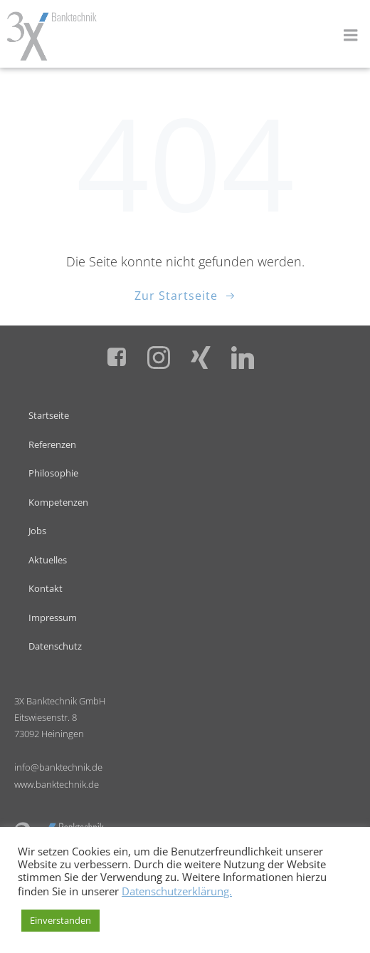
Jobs (37, 530)
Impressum (52, 617)
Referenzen (52, 444)
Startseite (48, 415)
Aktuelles (47, 559)
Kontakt (45, 588)
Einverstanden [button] (60, 920)
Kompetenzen (58, 502)
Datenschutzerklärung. (177, 891)
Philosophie (53, 473)
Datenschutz (55, 646)
